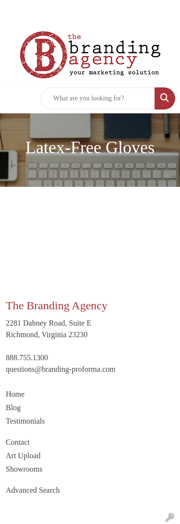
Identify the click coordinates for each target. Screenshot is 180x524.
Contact (18, 442)
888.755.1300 (27, 357)
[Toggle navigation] (15, 98)
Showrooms (24, 469)
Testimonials (25, 421)
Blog (13, 407)
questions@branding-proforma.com (60, 369)
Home (15, 394)
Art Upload (23, 455)
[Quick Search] (98, 98)
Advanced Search (33, 490)
